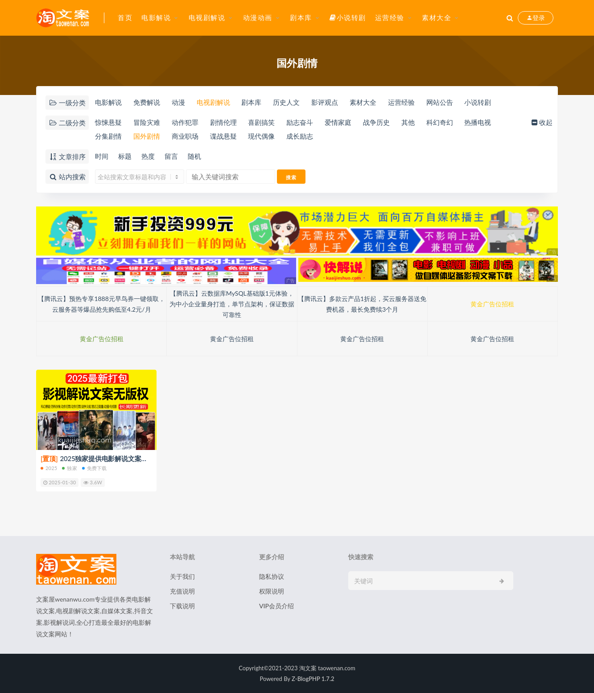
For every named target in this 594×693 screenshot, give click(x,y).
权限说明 (271, 591)
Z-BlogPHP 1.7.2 (313, 678)
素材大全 (436, 17)
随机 (194, 156)
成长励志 (299, 136)
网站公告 (439, 102)
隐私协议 (271, 576)
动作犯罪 (185, 122)
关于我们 (182, 576)
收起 (541, 122)
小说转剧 (348, 17)
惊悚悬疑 (108, 122)
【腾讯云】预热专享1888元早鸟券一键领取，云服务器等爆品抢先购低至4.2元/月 (101, 304)
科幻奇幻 (439, 122)
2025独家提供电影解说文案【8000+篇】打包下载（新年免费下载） (150, 458)
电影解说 (156, 17)
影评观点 (324, 102)
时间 (101, 156)
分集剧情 (108, 136)
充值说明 (182, 591)
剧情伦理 (223, 122)
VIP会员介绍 (276, 606)
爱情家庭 (338, 122)
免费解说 (146, 102)
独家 (69, 468)
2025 (49, 468)
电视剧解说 (207, 17)
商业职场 (185, 136)
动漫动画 (257, 17)
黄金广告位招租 (492, 304)
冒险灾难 (146, 122)
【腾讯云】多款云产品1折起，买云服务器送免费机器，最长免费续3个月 (362, 304)
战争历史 (376, 122)
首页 (125, 17)
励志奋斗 (299, 122)
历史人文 (286, 102)
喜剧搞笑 (261, 122)
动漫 (178, 102)
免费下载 (94, 468)
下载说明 (182, 606)
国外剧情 (146, 136)
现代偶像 (261, 136)
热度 (148, 156)
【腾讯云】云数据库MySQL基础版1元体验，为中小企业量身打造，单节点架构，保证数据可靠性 (231, 303)
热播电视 (477, 122)
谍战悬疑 (223, 136)
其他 (408, 122)
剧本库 (301, 17)
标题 (125, 156)
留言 (171, 156)
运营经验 (389, 17)
